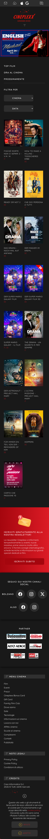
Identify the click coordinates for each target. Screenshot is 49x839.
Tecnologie (9, 715)
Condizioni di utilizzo (13, 767)
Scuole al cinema (12, 730)
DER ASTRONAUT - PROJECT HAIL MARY (13, 393)
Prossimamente (14, 79)
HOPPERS (29, 442)
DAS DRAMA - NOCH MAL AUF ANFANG (11, 250)
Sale (6, 711)
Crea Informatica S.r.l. (14, 784)
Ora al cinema (13, 72)
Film (6, 683)
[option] (24, 43)
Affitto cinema (10, 726)
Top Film (9, 66)
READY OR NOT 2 (12, 202)
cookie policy (33, 810)
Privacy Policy (10, 759)
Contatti (7, 738)
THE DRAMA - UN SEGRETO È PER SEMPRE (33, 345)
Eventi (7, 687)
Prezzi (7, 691)
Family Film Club (12, 703)
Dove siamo (10, 707)
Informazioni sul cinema (15, 719)
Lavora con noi (11, 723)
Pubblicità (8, 742)
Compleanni (10, 734)
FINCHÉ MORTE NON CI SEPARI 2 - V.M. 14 (13, 153)
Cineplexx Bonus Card (14, 695)
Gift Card (8, 699)
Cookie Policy (10, 763)
